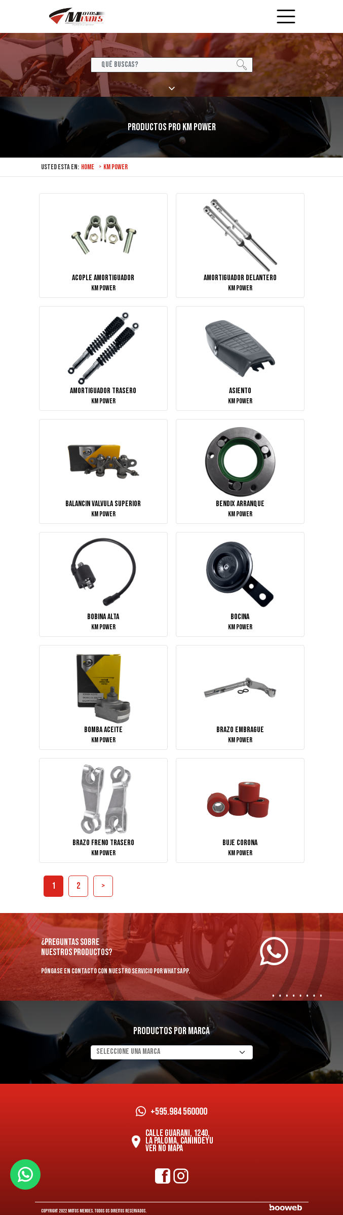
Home (87, 167)
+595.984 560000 (171, 1112)
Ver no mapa (164, 1148)
